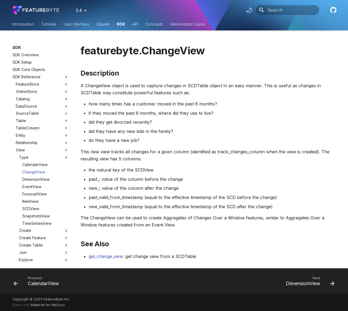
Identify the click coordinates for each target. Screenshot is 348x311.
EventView (31, 134)
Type (44, 104)
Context (23, 236)
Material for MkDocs (48, 305)
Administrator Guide (187, 24)
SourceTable (27, 60)
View (20, 97)
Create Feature (44, 185)
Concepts (154, 24)
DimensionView (35, 127)
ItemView (30, 149)
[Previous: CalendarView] (38, 280)
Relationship (27, 90)
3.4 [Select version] (79, 10)
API (135, 24)
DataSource (26, 53)
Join (44, 200)
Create (44, 178)
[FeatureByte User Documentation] (35, 10)
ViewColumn (27, 229)
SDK (121, 24)
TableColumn (27, 75)
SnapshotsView (36, 163)
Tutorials (48, 24)
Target (22, 251)
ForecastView (34, 141)
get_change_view (106, 256)
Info (44, 214)
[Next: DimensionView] (308, 280)
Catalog (23, 46)
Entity (20, 82)
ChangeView (33, 119)
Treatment (25, 258)
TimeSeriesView (36, 171)
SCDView (30, 156)
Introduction (23, 24)
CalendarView (35, 112)
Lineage (44, 222)
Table (21, 68)
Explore (44, 207)
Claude (103, 24)
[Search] (287, 10)
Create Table (44, 192)
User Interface (76, 24)
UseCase (24, 244)
